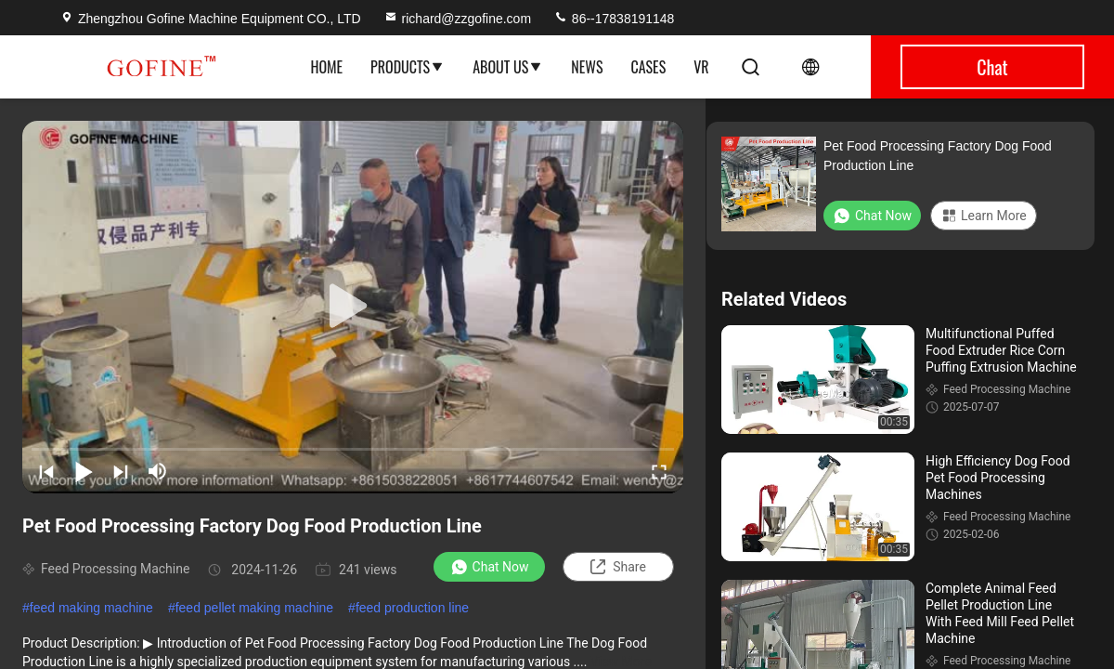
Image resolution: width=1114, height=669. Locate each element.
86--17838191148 (613, 18)
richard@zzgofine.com (457, 18)
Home (326, 67)
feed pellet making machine (254, 607)
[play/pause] (83, 471)
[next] (120, 471)
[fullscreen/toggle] (659, 471)
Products (407, 67)
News (586, 67)
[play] (353, 306)
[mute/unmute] (157, 471)
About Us (508, 67)
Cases (648, 67)
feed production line (412, 607)
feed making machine (91, 607)
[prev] (46, 471)
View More (621, 661)
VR (700, 67)
